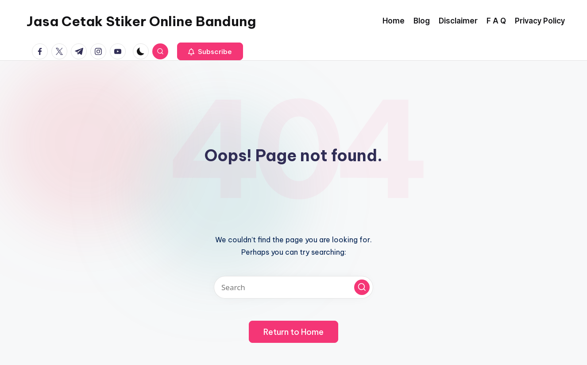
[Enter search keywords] (293, 287)
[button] (210, 51)
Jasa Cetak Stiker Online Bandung (141, 21)
